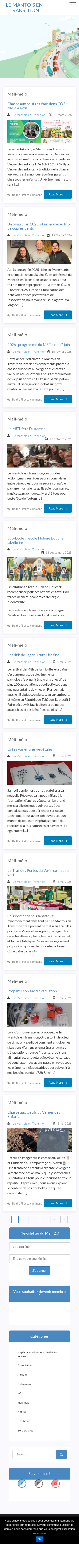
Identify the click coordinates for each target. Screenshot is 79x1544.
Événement (25, 1384)
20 (54, 1219)
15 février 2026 (62, 235)
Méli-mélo (17, 93)
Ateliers (22, 1374)
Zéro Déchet (25, 1430)
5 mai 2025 (65, 662)
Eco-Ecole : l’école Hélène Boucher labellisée (36, 540)
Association (25, 1365)
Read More (58, 194)
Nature (22, 1411)
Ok (39, 1539)
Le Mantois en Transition (26, 114)
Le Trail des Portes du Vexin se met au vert (38, 872)
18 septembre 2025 (59, 552)
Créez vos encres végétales (29, 749)
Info (20, 1393)
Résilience (24, 1421)
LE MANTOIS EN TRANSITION (24, 7)
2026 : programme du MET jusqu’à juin (38, 345)
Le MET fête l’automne (26, 429)
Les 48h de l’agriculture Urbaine (33, 655)
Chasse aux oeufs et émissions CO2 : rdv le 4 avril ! (37, 106)
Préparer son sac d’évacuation (32, 991)
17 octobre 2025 (61, 439)
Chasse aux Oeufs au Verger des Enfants (33, 1114)
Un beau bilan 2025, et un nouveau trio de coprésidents (38, 226)
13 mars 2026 (63, 115)
